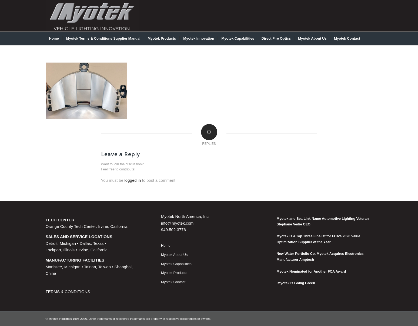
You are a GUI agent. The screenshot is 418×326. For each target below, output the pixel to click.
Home (165, 245)
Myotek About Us (174, 255)
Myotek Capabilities (176, 264)
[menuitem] (54, 38)
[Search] (368, 38)
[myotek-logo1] (92, 16)
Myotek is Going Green (296, 283)
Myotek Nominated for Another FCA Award (311, 271)
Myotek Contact (173, 282)
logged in (133, 180)
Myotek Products (174, 273)
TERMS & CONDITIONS (68, 291)
